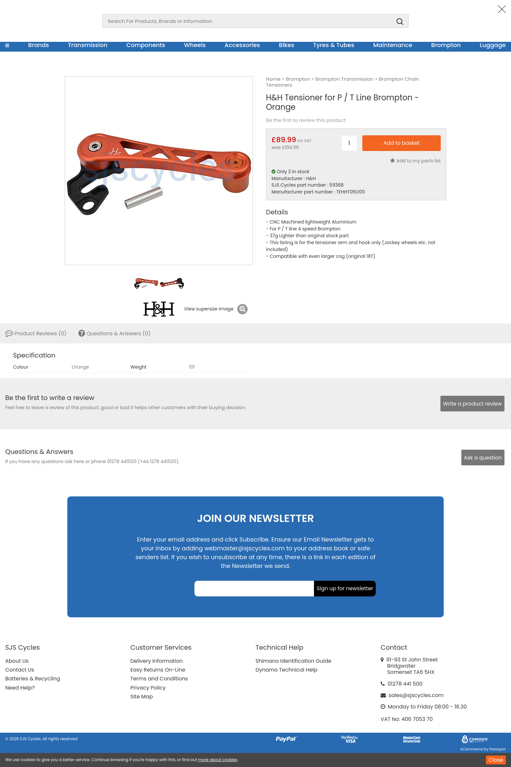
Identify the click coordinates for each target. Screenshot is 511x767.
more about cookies (217, 759)
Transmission (87, 45)
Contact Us (19, 670)
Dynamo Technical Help (287, 670)
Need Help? (20, 688)
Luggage (493, 45)
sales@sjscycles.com (416, 695)
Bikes (286, 45)
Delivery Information (156, 661)
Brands (38, 45)
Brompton (446, 45)
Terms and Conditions (159, 678)
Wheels (195, 45)
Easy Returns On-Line (157, 670)
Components (145, 45)
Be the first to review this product (306, 120)
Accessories (242, 45)
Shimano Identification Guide (293, 661)
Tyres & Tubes (333, 45)
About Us (16, 661)
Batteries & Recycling (32, 678)
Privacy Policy (148, 688)
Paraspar (497, 749)
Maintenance (392, 45)
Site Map (141, 696)
